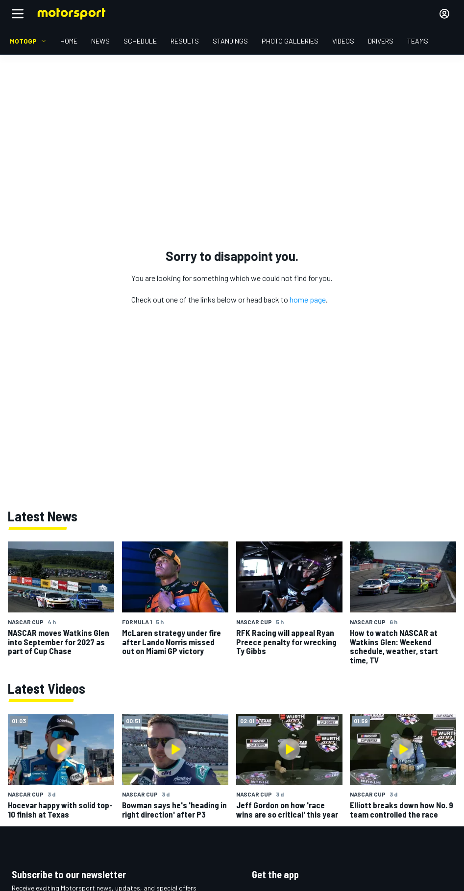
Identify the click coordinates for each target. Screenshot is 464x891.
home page (308, 299)
